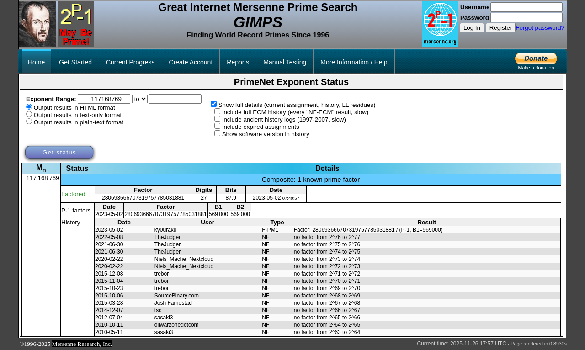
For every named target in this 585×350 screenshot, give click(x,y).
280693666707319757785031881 (143, 198)
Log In (471, 27)
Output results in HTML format (74, 107)
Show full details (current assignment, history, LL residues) (297, 104)
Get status (59, 152)
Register (500, 27)
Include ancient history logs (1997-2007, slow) (284, 119)
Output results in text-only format (78, 114)
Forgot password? (540, 27)
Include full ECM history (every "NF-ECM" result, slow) (295, 112)
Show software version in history (265, 134)
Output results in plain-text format (78, 122)
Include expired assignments (260, 126)
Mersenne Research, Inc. (82, 343)
